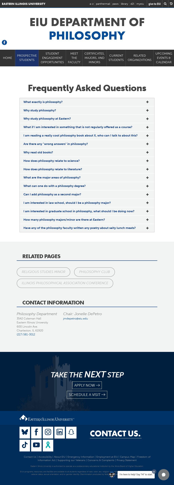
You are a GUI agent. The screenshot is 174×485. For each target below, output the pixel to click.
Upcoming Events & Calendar (163, 58)
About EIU (59, 456)
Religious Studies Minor (43, 272)
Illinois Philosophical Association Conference (65, 283)
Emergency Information (81, 456)
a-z (92, 3)
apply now (87, 385)
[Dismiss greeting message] (154, 471)
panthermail (103, 3)
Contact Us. (115, 433)
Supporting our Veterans (71, 460)
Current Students (116, 58)
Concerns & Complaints (101, 460)
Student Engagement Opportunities (52, 58)
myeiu (140, 3)
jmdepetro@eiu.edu (75, 318)
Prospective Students (27, 58)
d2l (132, 3)
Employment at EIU (107, 456)
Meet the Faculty (74, 58)
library (124, 3)
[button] (163, 474)
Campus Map (127, 456)
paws (115, 3)
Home (7, 58)
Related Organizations (140, 58)
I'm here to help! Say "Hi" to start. (136, 474)
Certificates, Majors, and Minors (94, 58)
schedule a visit (87, 394)
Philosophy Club (94, 272)
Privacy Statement (126, 460)
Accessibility (45, 456)
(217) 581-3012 (26, 334)
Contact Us (30, 456)
